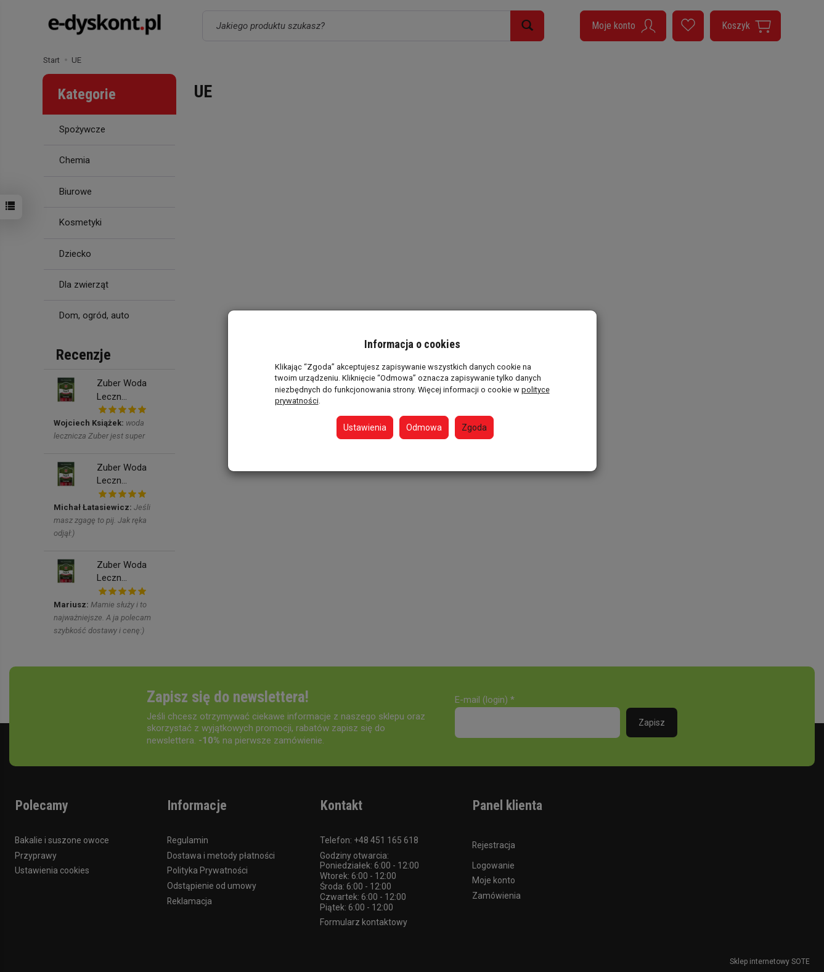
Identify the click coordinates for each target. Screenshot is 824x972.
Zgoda (474, 427)
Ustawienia (364, 427)
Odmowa (424, 427)
